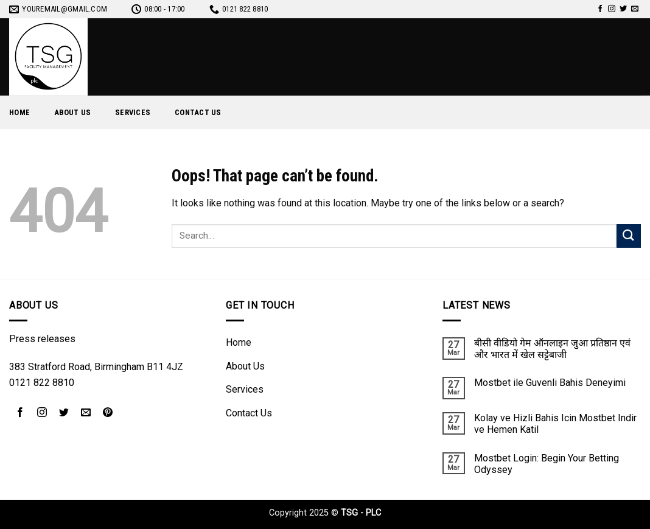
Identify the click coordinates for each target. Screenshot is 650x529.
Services (132, 112)
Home (19, 112)
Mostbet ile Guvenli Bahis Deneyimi (550, 382)
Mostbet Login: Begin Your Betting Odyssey (546, 463)
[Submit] (629, 236)
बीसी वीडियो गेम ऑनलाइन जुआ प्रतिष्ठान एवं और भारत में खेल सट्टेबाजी (552, 348)
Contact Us (198, 112)
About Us (72, 112)
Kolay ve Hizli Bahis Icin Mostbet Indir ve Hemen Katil (555, 423)
